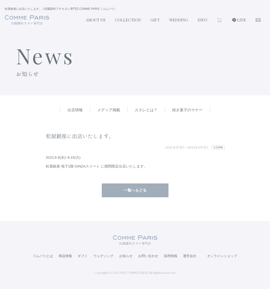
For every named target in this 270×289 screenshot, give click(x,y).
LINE (241, 19)
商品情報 (65, 256)
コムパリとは (43, 256)
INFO (202, 19)
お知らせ (125, 256)
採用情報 (170, 256)
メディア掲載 (108, 110)
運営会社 (189, 256)
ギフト (83, 256)
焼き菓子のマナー (187, 110)
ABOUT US (95, 19)
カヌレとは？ (146, 110)
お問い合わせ (148, 256)
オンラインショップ (222, 256)
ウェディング (103, 256)
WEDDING (178, 19)
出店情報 (75, 110)
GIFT (155, 19)
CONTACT (258, 20)
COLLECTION (128, 19)
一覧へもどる (135, 190)
